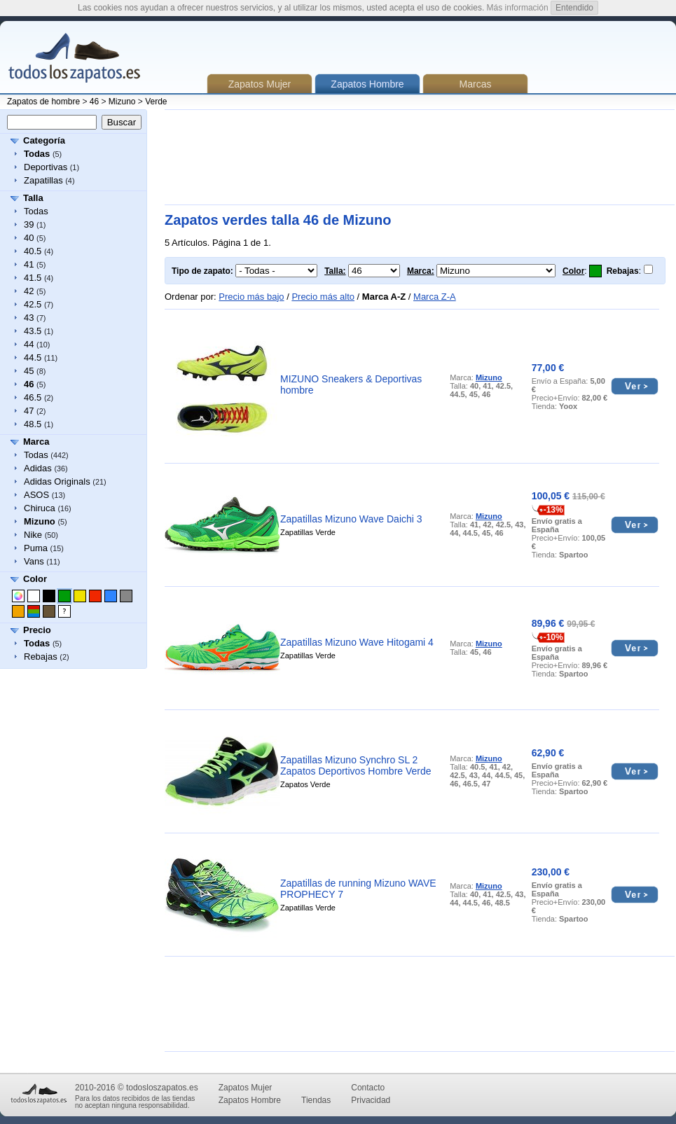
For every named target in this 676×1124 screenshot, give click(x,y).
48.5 (32, 424)
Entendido (574, 8)
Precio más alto (322, 296)
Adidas (38, 468)
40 (29, 238)
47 (29, 410)
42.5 (32, 304)
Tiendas (316, 1100)
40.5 (32, 251)
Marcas (476, 84)
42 (29, 291)
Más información (518, 8)
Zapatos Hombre (250, 1100)
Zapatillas (43, 180)
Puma (36, 548)
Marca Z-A (434, 296)
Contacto (368, 1087)
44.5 (32, 357)
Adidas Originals (57, 481)
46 (94, 101)
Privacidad (370, 1100)
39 (29, 224)
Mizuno (122, 101)
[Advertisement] (214, 157)
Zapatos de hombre (43, 101)
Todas (36, 211)
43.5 (32, 331)
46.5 (32, 397)
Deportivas (45, 167)
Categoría (44, 140)
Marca (36, 441)
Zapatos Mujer (259, 84)
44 (29, 344)
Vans (34, 561)
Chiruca (39, 508)
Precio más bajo (251, 296)
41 (29, 264)
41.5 (32, 277)
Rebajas (40, 656)
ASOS (36, 495)
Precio (37, 630)
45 (29, 371)
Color (35, 579)
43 (29, 317)
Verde (156, 101)
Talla (33, 198)
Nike (33, 534)
